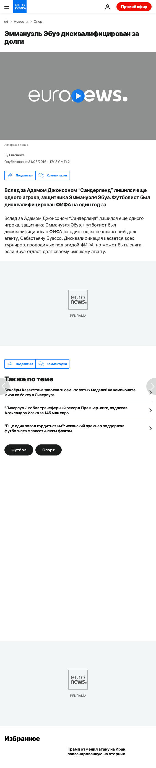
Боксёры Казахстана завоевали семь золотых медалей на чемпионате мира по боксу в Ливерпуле (69, 392)
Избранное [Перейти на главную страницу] (22, 739)
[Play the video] (78, 96)
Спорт (39, 21)
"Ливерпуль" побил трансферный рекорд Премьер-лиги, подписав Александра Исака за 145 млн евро (65, 410)
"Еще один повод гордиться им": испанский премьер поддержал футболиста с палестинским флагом (64, 428)
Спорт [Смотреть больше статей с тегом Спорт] (48, 449)
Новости (21, 21)
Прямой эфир (134, 6)
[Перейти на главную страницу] (20, 6)
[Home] (6, 21)
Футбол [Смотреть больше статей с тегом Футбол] (18, 449)
